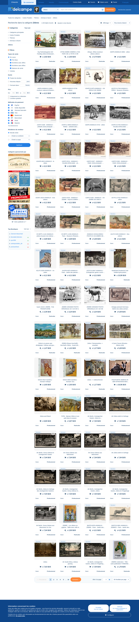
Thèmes (11, 37)
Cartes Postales (14, 34)
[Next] (76, 579)
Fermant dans (13, 84)
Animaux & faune (14, 40)
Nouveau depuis (14, 81)
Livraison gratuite (14, 98)
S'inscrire (14, 2)
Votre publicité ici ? (19, 221)
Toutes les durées (14, 77)
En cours (12, 56)
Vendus (11, 70)
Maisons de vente (16, 67)
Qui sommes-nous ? (14, 599)
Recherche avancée (124, 9)
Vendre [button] (48, 2)
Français (127, 2)
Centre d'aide (81, 599)
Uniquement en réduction (17, 96)
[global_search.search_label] (82, 9)
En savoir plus (20, 616)
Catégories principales (16, 32)
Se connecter (28, 2)
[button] (103, 9)
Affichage (105, 22)
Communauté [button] (57, 2)
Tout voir (27, 27)
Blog (45, 599)
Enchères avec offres (17, 62)
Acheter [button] (39, 2)
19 (68, 579)
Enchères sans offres (17, 65)
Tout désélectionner (13, 125)
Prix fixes (14, 59)
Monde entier (13, 132)
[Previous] (42, 579)
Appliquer (19, 144)
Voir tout (27, 228)
